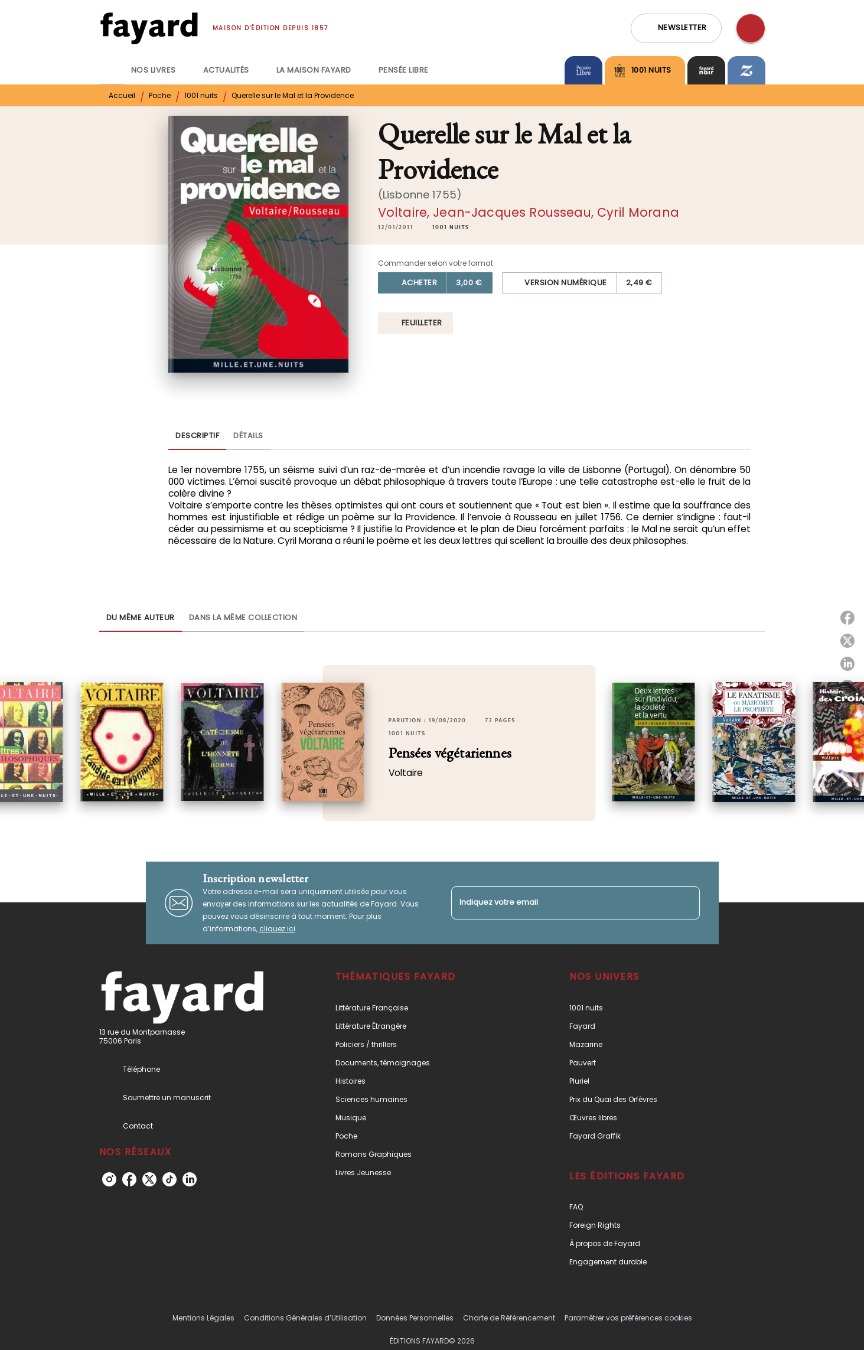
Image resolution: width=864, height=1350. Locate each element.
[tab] (111, 70)
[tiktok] (169, 1179)
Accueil (122, 95)
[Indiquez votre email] (560, 902)
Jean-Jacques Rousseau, (515, 212)
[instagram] (109, 1179)
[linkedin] (190, 1179)
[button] (676, 28)
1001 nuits (201, 95)
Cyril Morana (638, 212)
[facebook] (129, 1179)
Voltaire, (405, 212)
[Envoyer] (685, 903)
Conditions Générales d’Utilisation (305, 1318)
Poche (160, 95)
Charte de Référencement (509, 1318)
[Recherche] (750, 28)
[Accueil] (148, 28)
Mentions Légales (203, 1318)
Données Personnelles (415, 1318)
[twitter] (149, 1179)
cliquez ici (277, 929)
